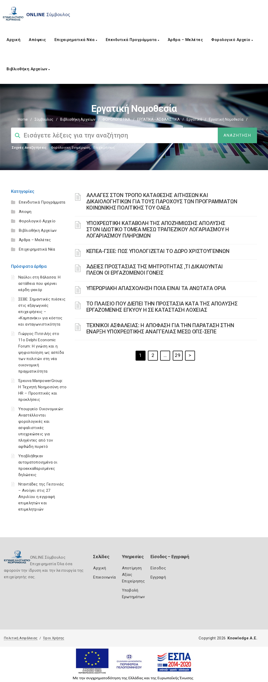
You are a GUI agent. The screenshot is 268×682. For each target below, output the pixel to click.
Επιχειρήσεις (104, 147)
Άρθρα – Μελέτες (185, 39)
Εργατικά (194, 119)
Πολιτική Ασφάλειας (20, 638)
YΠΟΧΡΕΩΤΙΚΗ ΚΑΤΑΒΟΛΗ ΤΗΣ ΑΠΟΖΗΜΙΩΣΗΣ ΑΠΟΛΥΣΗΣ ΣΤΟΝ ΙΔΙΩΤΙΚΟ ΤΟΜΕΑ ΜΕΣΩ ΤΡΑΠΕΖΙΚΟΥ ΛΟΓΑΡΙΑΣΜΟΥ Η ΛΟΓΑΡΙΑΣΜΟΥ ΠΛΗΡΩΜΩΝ (157, 229)
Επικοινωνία (104, 577)
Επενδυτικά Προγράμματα (132, 39)
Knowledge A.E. (242, 638)
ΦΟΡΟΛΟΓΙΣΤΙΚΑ (116, 119)
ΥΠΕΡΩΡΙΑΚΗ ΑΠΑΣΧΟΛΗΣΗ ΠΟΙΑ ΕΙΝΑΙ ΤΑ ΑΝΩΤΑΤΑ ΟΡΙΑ (156, 288)
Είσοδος (158, 568)
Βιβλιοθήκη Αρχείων (28, 69)
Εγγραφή (158, 577)
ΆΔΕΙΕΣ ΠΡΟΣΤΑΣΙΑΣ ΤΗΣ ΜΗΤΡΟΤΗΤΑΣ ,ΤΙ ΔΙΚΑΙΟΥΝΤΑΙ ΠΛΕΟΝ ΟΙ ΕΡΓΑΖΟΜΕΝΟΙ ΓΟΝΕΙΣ (154, 269)
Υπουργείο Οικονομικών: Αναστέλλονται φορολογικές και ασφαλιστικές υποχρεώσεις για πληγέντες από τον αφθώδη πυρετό (41, 428)
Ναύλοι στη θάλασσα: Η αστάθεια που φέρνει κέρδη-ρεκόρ (39, 283)
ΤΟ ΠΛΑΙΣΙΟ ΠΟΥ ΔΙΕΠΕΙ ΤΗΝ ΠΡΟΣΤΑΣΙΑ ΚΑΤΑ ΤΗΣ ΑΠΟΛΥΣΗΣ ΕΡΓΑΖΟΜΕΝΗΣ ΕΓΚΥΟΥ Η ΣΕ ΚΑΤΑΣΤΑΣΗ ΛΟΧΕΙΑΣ (162, 306)
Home (23, 119)
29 (177, 355)
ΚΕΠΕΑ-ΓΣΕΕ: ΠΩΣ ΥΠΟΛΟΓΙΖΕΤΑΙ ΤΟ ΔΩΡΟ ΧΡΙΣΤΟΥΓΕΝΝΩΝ (158, 251)
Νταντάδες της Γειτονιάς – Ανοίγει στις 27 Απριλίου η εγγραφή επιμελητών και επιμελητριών (41, 497)
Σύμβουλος (44, 119)
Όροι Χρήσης (53, 638)
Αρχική (13, 39)
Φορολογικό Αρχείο (232, 39)
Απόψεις (37, 39)
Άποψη (25, 211)
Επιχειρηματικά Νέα (75, 39)
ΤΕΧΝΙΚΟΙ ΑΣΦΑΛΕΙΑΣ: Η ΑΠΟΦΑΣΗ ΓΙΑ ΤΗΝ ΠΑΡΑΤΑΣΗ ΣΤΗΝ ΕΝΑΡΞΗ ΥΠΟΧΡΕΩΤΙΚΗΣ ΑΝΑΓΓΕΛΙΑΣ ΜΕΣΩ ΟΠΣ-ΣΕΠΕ (160, 328)
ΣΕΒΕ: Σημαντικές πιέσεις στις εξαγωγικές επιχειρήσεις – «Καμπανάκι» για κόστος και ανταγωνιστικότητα (41, 312)
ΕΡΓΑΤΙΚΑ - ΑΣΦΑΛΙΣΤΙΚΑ (158, 119)
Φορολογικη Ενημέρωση (70, 147)
